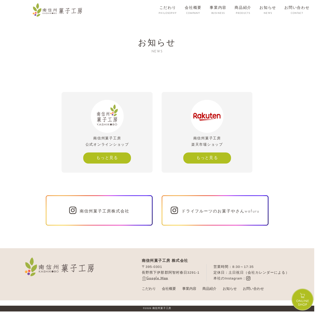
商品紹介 (209, 289)
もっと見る (107, 157)
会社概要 (169, 289)
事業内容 (189, 289)
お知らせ (230, 289)
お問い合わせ (253, 289)
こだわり (149, 289)
